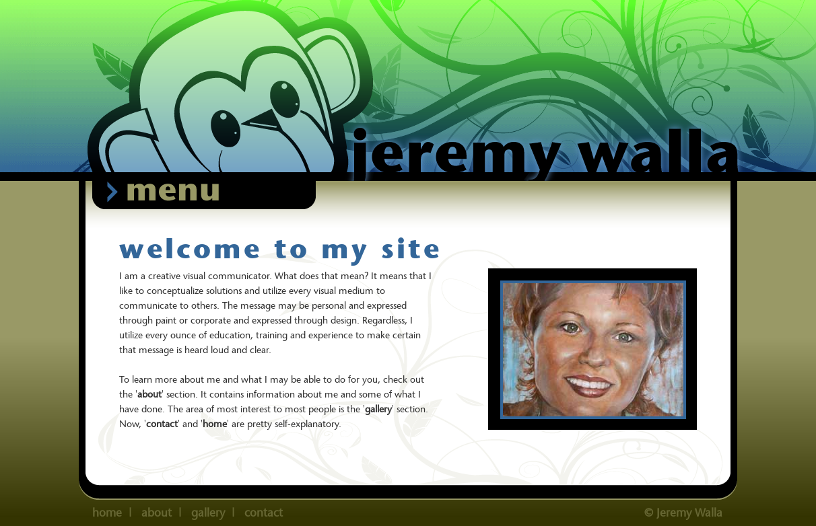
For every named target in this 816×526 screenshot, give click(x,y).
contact (162, 424)
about (149, 394)
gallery (378, 409)
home (107, 512)
